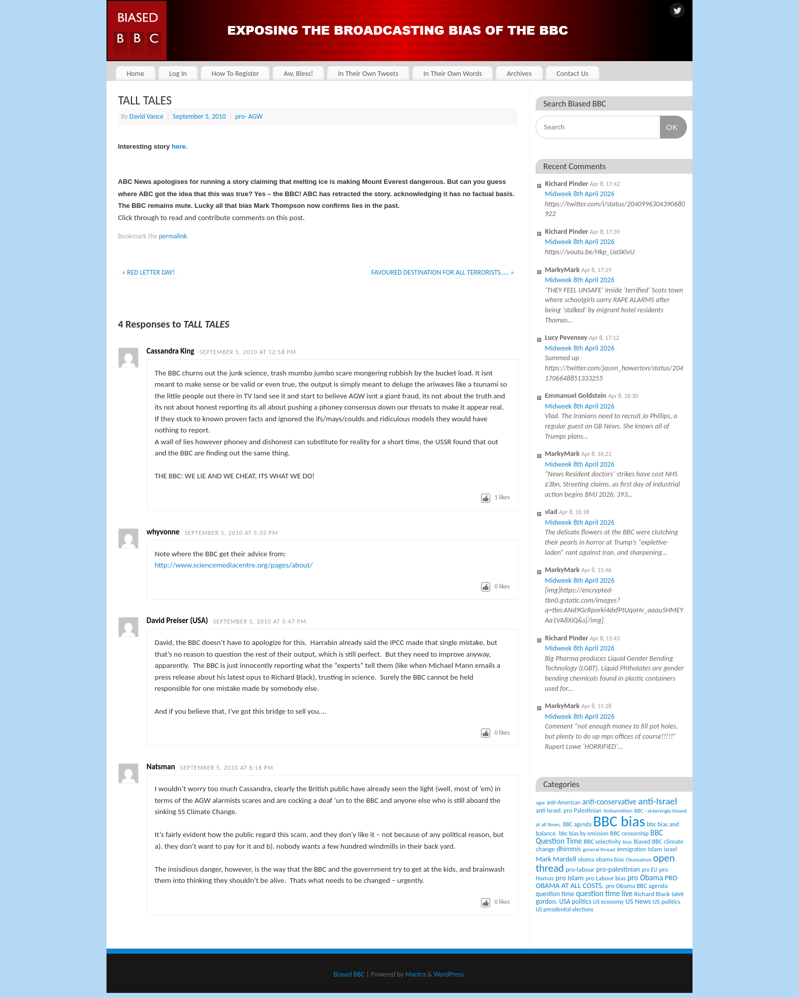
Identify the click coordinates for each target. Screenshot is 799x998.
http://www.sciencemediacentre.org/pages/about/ (234, 565)
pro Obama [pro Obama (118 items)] (645, 877)
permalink (173, 236)
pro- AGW (248, 116)
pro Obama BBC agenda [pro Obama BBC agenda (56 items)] (636, 885)
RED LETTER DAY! (148, 272)
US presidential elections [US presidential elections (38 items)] (564, 909)
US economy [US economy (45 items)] (608, 901)
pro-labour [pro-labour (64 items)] (580, 870)
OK (669, 126)
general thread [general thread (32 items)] (598, 849)
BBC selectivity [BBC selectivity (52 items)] (602, 841)
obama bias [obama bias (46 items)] (610, 859)
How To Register (235, 73)
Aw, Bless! (298, 73)
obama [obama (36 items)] (586, 859)
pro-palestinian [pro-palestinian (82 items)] (618, 869)
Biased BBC (349, 974)
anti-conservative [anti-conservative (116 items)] (609, 801)
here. (179, 146)
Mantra (415, 974)
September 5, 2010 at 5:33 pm (231, 532)
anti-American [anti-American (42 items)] (564, 802)
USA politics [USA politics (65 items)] (575, 901)
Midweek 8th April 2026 (580, 194)
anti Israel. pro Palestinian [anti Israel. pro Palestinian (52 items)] (568, 810)
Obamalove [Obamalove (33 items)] (638, 859)
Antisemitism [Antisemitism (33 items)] (618, 810)
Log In (178, 73)
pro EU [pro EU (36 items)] (649, 869)
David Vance (146, 116)
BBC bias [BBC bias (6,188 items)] (619, 821)
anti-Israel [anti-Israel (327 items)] (657, 801)
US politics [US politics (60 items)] (666, 901)
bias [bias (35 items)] (627, 841)
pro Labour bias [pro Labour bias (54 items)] (605, 878)
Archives (519, 73)
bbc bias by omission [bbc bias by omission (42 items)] (583, 833)
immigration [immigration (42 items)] (631, 849)
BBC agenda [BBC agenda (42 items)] (577, 824)
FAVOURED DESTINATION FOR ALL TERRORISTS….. (442, 272)
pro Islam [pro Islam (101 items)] (569, 877)
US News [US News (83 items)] (638, 901)
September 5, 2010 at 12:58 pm (247, 352)
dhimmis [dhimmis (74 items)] (568, 849)
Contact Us (572, 73)
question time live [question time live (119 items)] (604, 893)
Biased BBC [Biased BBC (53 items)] (647, 841)
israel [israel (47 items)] (670, 849)
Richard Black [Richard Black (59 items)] (652, 894)
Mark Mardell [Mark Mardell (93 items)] (556, 859)
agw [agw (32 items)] (540, 802)
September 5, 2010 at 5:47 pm (259, 621)
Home (135, 73)
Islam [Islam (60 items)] (655, 849)
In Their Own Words (452, 73)
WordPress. (449, 974)
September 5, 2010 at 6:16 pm (227, 767)
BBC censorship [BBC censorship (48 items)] (629, 833)
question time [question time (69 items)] (555, 893)
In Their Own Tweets (368, 73)
